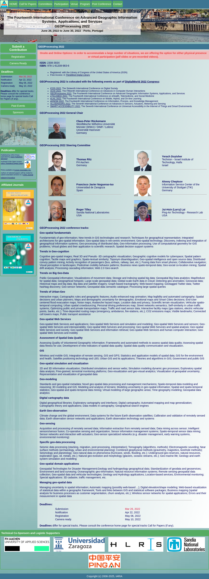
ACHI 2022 (55, 91)
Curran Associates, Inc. (22, 170)
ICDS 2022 (55, 88)
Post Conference (101, 4)
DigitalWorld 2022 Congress (142, 81)
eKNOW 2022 (57, 101)
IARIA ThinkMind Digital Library (12, 163)
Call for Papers (27, 4)
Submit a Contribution (18, 48)
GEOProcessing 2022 (60, 93)
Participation (61, 4)
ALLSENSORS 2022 (60, 103)
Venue (74, 4)
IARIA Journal (28, 175)
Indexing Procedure (8, 178)
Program (85, 4)
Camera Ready (18, 63)
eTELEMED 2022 (58, 96)
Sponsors (18, 112)
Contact (117, 4)
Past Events (18, 105)
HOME (13, 4)
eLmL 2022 (55, 98)
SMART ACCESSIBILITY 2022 (65, 106)
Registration (18, 56)
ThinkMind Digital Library (78, 75)
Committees (45, 4)
